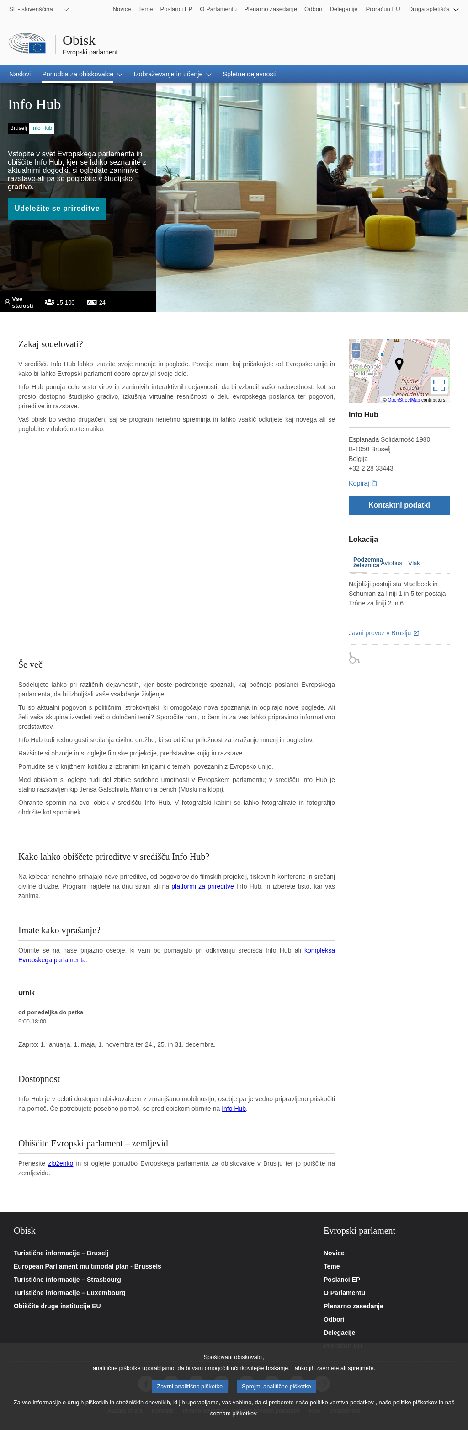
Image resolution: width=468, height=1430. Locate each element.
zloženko (60, 1163)
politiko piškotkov (415, 1402)
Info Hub (234, 1108)
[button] (433, 9)
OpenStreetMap (404, 399)
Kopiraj (359, 483)
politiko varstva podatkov (342, 1402)
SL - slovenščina (31, 8)
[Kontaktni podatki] (399, 505)
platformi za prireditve (202, 886)
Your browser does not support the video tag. (176, 552)
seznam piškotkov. (234, 1413)
